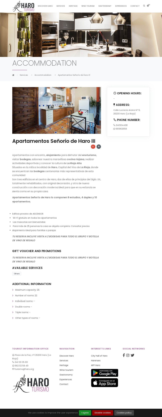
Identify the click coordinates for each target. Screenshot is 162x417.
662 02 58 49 (20, 365)
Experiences (120, 6)
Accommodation (43, 75)
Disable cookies (103, 412)
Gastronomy (105, 6)
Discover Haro (46, 6)
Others (17, 273)
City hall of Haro (99, 355)
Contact (134, 6)
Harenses (96, 360)
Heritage (74, 6)
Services (61, 6)
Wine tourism (88, 6)
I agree (85, 412)
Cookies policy (124, 412)
